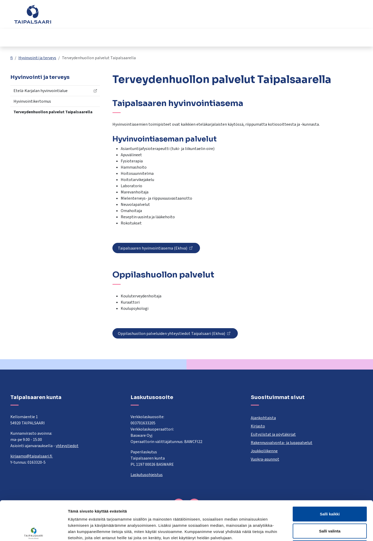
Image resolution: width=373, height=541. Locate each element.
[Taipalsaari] (32, 14)
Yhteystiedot (301, 17)
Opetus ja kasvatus (102, 37)
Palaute (275, 17)
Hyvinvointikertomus (32, 101)
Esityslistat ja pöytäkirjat (273, 434)
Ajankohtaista (263, 418)
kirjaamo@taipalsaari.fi (31, 456)
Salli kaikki (330, 473)
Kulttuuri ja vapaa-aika (215, 37)
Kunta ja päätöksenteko (275, 37)
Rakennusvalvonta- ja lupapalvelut (281, 443)
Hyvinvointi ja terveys (157, 37)
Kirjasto (258, 426)
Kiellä (330, 507)
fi (11, 58)
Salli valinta (330, 490)
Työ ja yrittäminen (331, 37)
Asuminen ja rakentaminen (43, 37)
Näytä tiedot (277, 531)
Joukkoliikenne (264, 451)
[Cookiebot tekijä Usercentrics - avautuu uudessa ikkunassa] (33, 531)
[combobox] (161, 16)
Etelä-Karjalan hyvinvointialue (40, 91)
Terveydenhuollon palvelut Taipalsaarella (52, 112)
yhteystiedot (67, 446)
